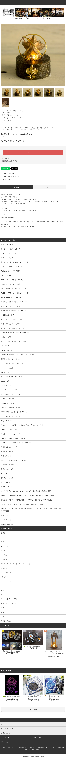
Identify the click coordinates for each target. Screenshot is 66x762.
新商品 (8, 112)
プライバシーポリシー (57, 747)
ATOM (40, 749)
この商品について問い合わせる (10, 176)
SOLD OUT (33, 152)
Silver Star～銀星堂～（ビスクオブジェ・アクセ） (19, 111)
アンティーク (38, 18)
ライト (8, 122)
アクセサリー (10, 118)
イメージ (49, 187)
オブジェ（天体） (14, 115)
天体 (8, 114)
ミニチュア (19, 117)
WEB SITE (17, 18)
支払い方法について (12, 747)
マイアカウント (5, 737)
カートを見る (37, 737)
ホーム (3, 111)
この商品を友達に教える (8, 174)
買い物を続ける (5, 179)
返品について (6, 158)
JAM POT (49, 18)
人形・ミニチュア (11, 117)
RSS (37, 749)
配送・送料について (23, 747)
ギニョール (27, 18)
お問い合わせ (4, 742)
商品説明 (16, 187)
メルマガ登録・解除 (29, 749)
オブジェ (9, 120)
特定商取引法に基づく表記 (9, 161)
